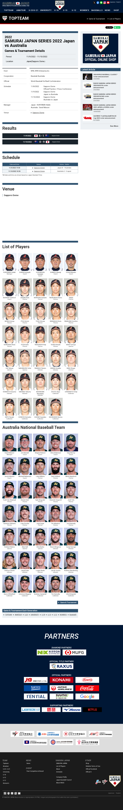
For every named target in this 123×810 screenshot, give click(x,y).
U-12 (74, 10)
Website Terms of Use (93, 766)
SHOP (116, 10)
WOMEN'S (84, 10)
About (58, 769)
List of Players (115, 19)
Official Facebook (91, 769)
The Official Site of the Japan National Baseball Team (16, 4)
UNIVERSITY (46, 10)
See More (114, 126)
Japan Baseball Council (64, 780)
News (28, 763)
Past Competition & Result (35, 771)
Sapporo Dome (38, 113)
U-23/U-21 (33, 10)
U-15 (65, 10)
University (6, 772)
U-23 (26, 615)
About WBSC (60, 783)
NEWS (107, 10)
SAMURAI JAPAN (61, 763)
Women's (6, 783)
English (118, 2)
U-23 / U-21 (6, 769)
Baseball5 (73, 615)
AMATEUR (21, 10)
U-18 (56, 10)
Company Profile (61, 777)
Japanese (112, 2)
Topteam (6, 763)
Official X (89, 772)
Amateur (6, 766)
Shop (87, 763)
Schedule (59, 772)
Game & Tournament (97, 19)
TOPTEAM (8, 10)
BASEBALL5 (97, 10)
